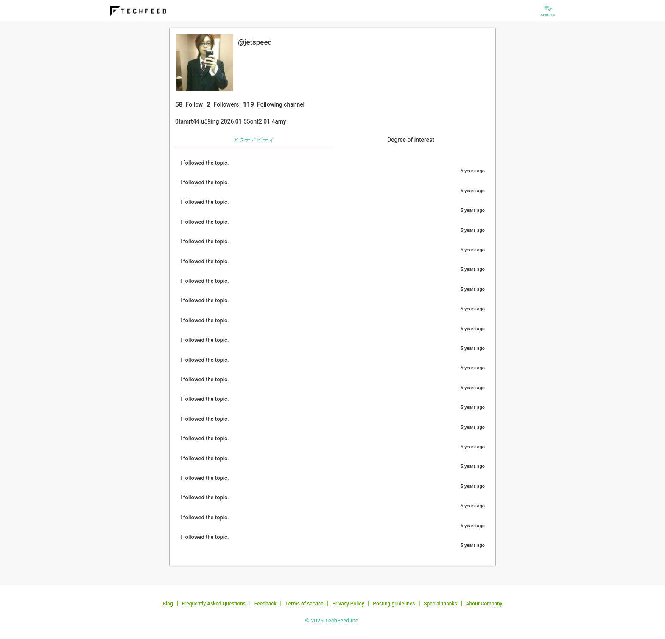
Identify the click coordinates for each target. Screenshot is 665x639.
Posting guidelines (394, 604)
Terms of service (304, 604)
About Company (484, 604)
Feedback (265, 604)
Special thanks (440, 604)
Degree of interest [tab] (410, 139)
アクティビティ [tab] (253, 139)
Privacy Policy (348, 604)
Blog (168, 604)
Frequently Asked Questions (214, 604)
